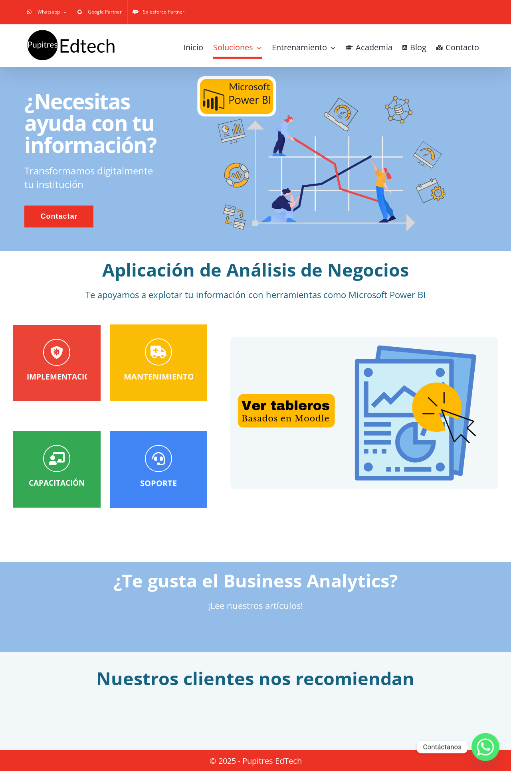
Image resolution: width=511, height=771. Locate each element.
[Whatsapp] (485, 747)
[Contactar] (57, 443)
